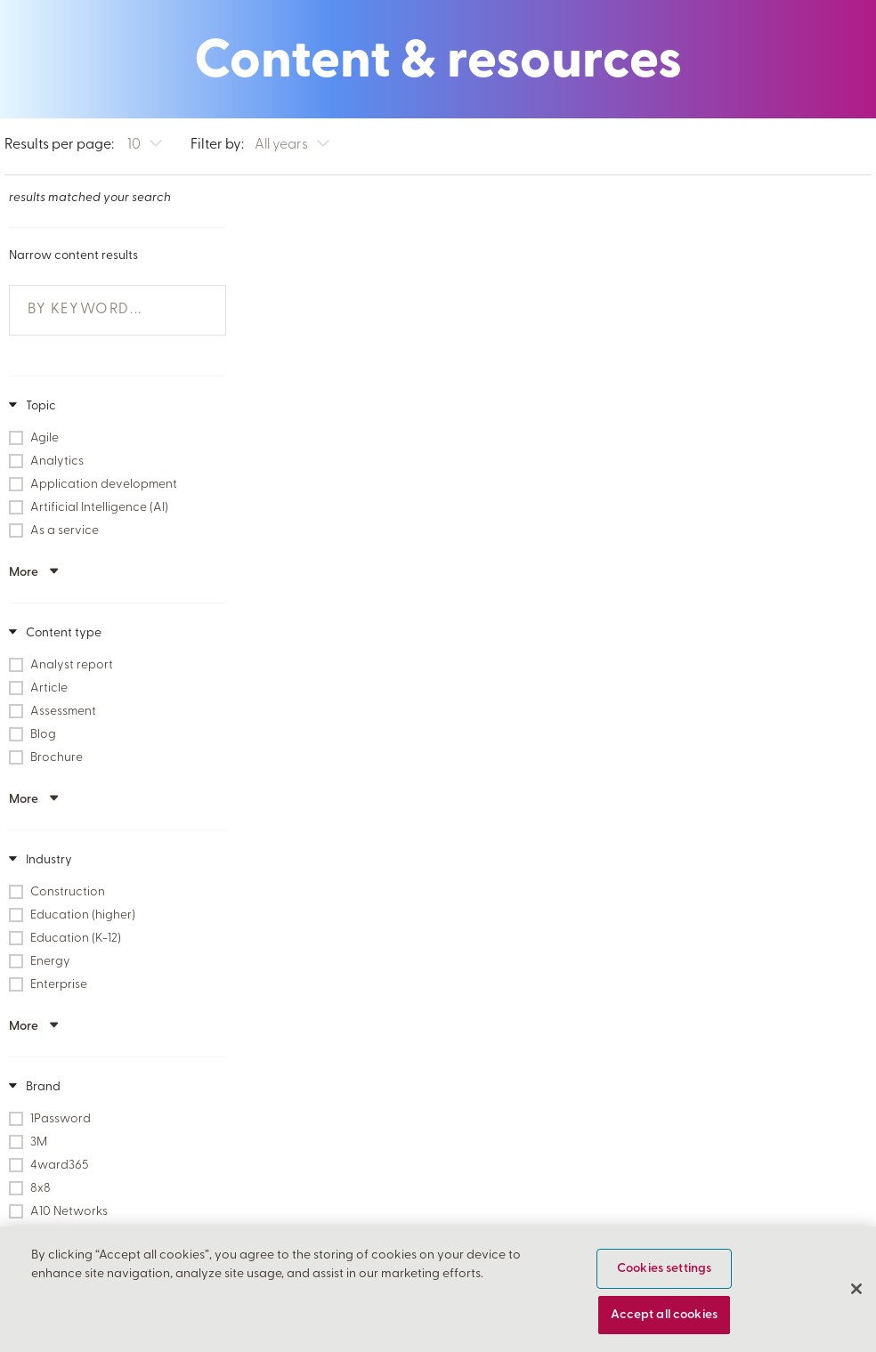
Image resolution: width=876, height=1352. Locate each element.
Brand (42, 1085)
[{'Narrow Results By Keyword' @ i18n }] (109, 308)
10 (134, 145)
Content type (62, 631)
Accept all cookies (664, 1321)
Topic (39, 404)
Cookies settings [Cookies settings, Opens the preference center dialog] (664, 1275)
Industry (47, 858)
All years (281, 145)
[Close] (856, 1296)
